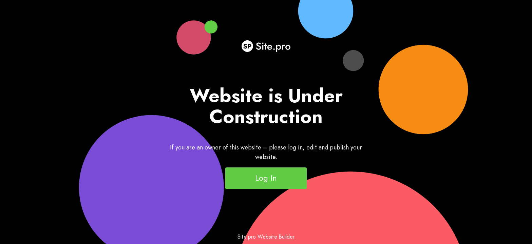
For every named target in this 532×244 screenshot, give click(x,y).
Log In (266, 178)
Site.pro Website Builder (266, 237)
